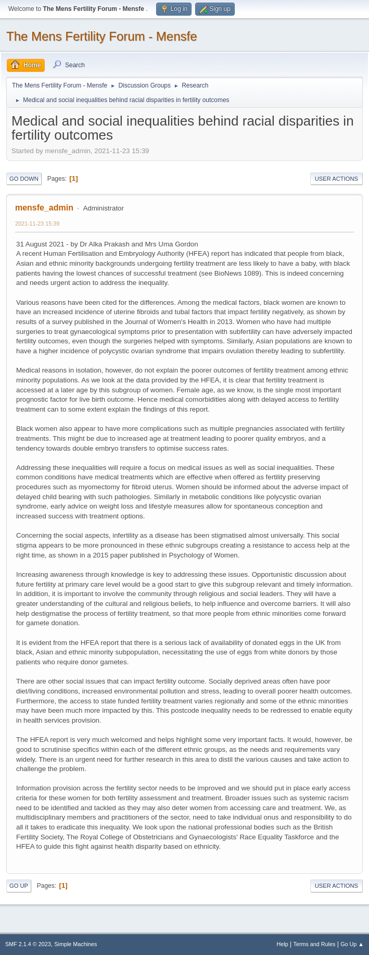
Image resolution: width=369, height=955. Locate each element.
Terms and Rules (315, 944)
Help (282, 944)
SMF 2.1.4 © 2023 (28, 944)
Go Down (24, 179)
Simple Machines (75, 944)
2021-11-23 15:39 (37, 223)
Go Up (18, 886)
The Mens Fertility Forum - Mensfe (101, 36)
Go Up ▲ (352, 944)
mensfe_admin (44, 207)
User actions (336, 179)
